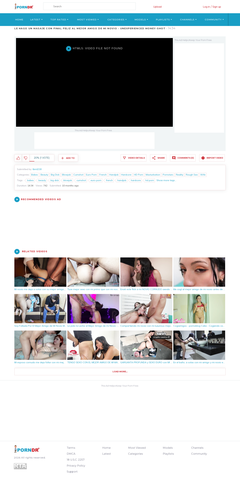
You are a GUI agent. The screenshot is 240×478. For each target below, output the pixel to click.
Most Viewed (87, 19)
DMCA (71, 453)
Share (161, 158)
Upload (157, 6)
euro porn (96, 180)
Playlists (163, 19)
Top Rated (58, 19)
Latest (35, 19)
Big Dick (55, 174)
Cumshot (78, 174)
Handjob (114, 174)
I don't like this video (25, 158)
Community (213, 19)
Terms (71, 447)
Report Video (215, 158)
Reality (179, 174)
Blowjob (66, 174)
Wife (203, 174)
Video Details (136, 158)
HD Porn (138, 174)
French (103, 174)
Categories (115, 19)
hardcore (136, 180)
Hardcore (126, 174)
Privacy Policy (76, 465)
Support (72, 471)
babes (30, 180)
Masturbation (153, 174)
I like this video (18, 158)
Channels (187, 19)
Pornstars (168, 174)
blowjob (67, 180)
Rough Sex (192, 174)
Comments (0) (185, 158)
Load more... (120, 371)
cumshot (81, 180)
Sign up (216, 6)
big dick (55, 180)
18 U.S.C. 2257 (76, 459)
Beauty (44, 174)
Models (140, 19)
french (109, 180)
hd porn (149, 180)
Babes (34, 174)
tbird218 (37, 169)
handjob (121, 180)
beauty (42, 180)
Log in (206, 6)
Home (19, 19)
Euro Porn (91, 174)
